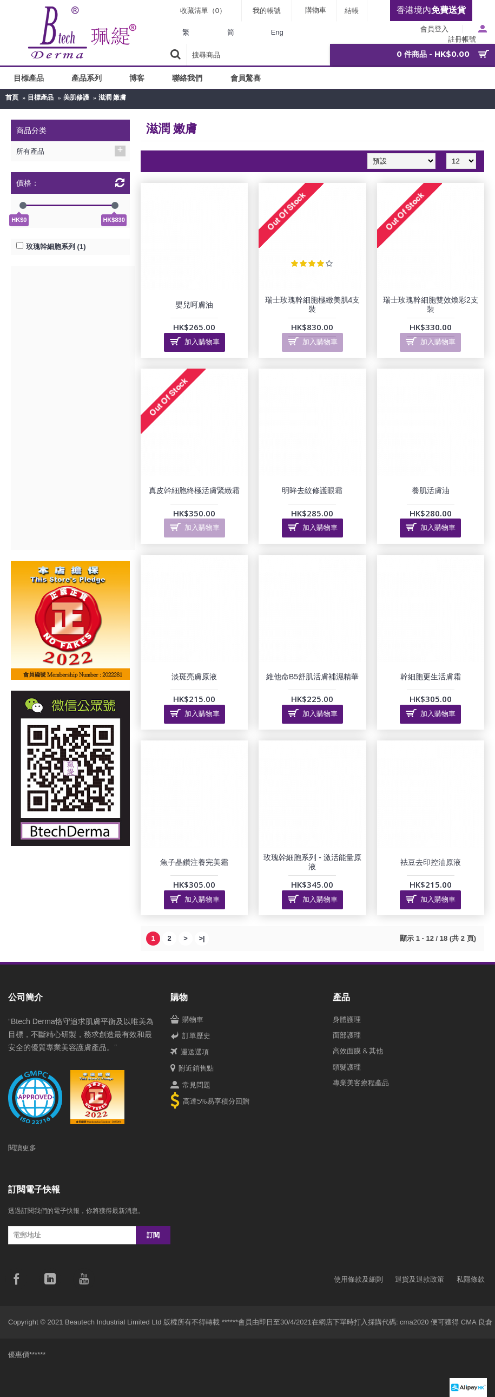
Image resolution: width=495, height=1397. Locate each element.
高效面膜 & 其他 (358, 1050)
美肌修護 (76, 97)
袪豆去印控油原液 (430, 862)
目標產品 (41, 97)
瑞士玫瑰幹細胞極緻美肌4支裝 (312, 304)
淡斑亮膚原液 (194, 676)
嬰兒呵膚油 (194, 304)
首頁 (11, 97)
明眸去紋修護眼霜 (312, 490)
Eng (277, 32)
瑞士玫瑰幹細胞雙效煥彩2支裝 (430, 304)
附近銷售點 (192, 1068)
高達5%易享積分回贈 (209, 1102)
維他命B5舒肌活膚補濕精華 (312, 676)
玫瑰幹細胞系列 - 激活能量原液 (312, 862)
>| (201, 938)
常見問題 (190, 1085)
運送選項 (189, 1052)
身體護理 (347, 1019)
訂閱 (153, 1235)
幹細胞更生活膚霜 (430, 676)
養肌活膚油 (431, 490)
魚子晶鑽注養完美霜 (194, 862)
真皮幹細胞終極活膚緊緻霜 (194, 490)
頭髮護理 (347, 1066)
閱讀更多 (22, 1147)
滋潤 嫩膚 (112, 97)
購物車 (186, 1020)
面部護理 (347, 1035)
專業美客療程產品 (361, 1082)
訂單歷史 (190, 1036)
